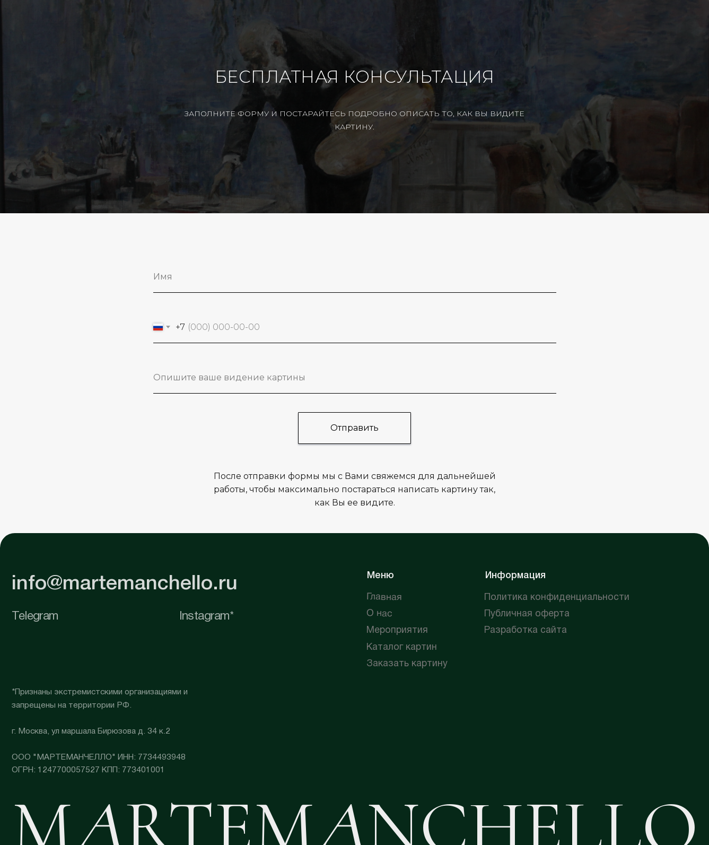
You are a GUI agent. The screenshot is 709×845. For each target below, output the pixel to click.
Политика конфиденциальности (556, 597)
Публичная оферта (527, 613)
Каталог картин (401, 647)
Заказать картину (407, 663)
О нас (379, 613)
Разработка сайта (525, 630)
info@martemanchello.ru (125, 584)
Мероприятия (397, 630)
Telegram (35, 616)
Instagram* (206, 616)
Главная (384, 597)
